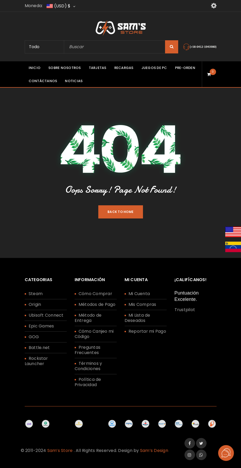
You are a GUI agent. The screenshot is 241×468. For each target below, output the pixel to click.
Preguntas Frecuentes (88, 350)
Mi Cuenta (139, 294)
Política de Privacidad (88, 382)
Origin (35, 304)
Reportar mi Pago (147, 331)
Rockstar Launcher (36, 361)
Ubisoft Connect (46, 315)
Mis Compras (142, 304)
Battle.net (39, 348)
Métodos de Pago (97, 304)
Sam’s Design (154, 450)
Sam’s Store (60, 450)
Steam (36, 294)
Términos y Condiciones (88, 366)
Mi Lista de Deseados (137, 317)
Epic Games (41, 326)
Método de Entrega (88, 317)
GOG (34, 337)
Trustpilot (185, 310)
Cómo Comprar (95, 294)
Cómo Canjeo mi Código (94, 334)
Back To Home (120, 212)
